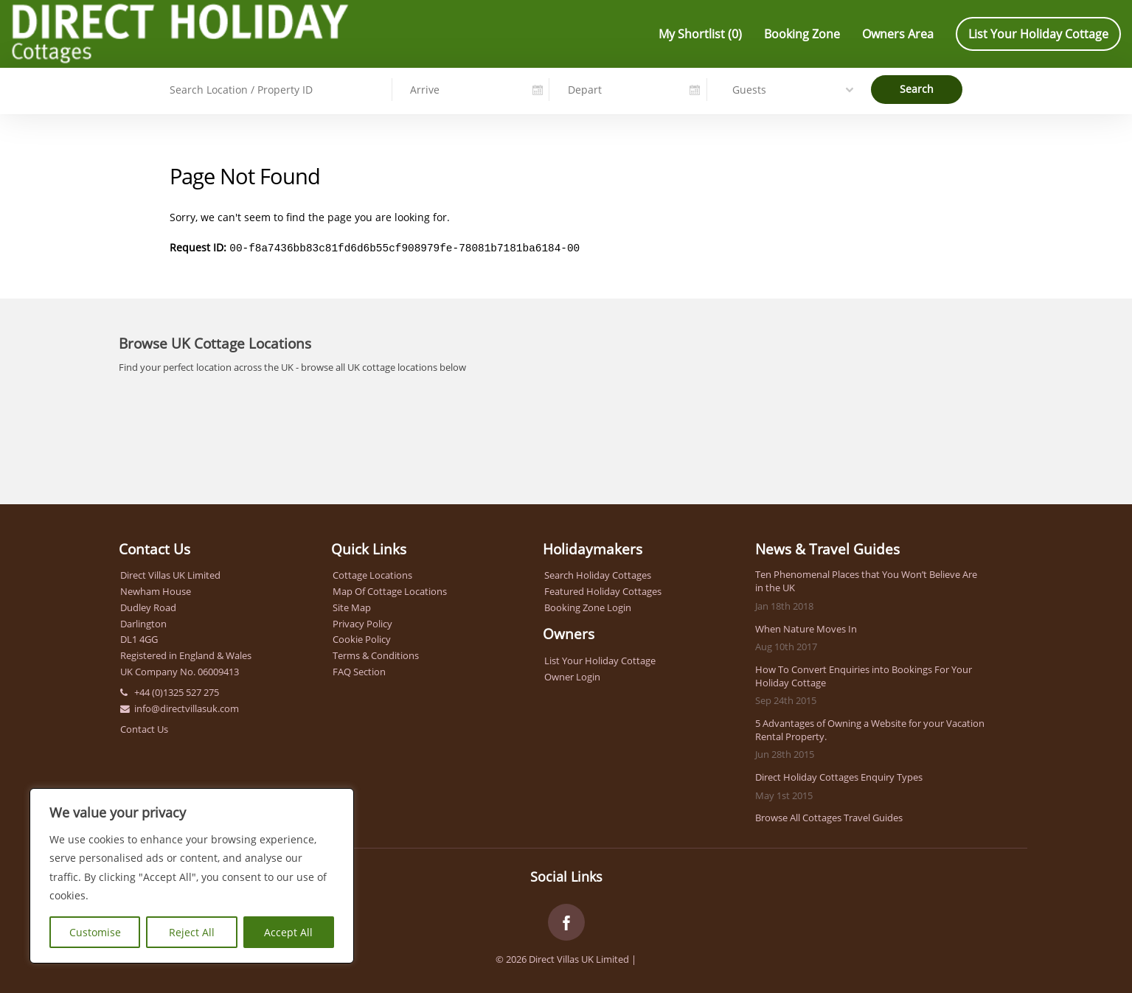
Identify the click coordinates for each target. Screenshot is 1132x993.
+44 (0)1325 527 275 (176, 690)
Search (917, 88)
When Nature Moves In (806, 627)
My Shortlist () (700, 34)
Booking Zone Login (587, 606)
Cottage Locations (372, 573)
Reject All (192, 932)
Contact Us (144, 727)
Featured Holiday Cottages (603, 589)
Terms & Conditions (376, 654)
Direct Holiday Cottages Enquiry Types (839, 775)
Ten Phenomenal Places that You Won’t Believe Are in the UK (866, 579)
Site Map (352, 606)
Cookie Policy (362, 637)
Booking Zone (802, 34)
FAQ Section (359, 670)
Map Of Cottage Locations (390, 589)
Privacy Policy (362, 622)
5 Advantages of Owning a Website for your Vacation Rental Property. (870, 728)
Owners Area (898, 34)
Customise (95, 932)
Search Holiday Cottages (597, 573)
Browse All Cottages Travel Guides (829, 816)
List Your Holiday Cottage (1038, 34)
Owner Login (572, 675)
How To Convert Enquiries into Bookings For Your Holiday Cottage (863, 674)
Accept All (288, 932)
